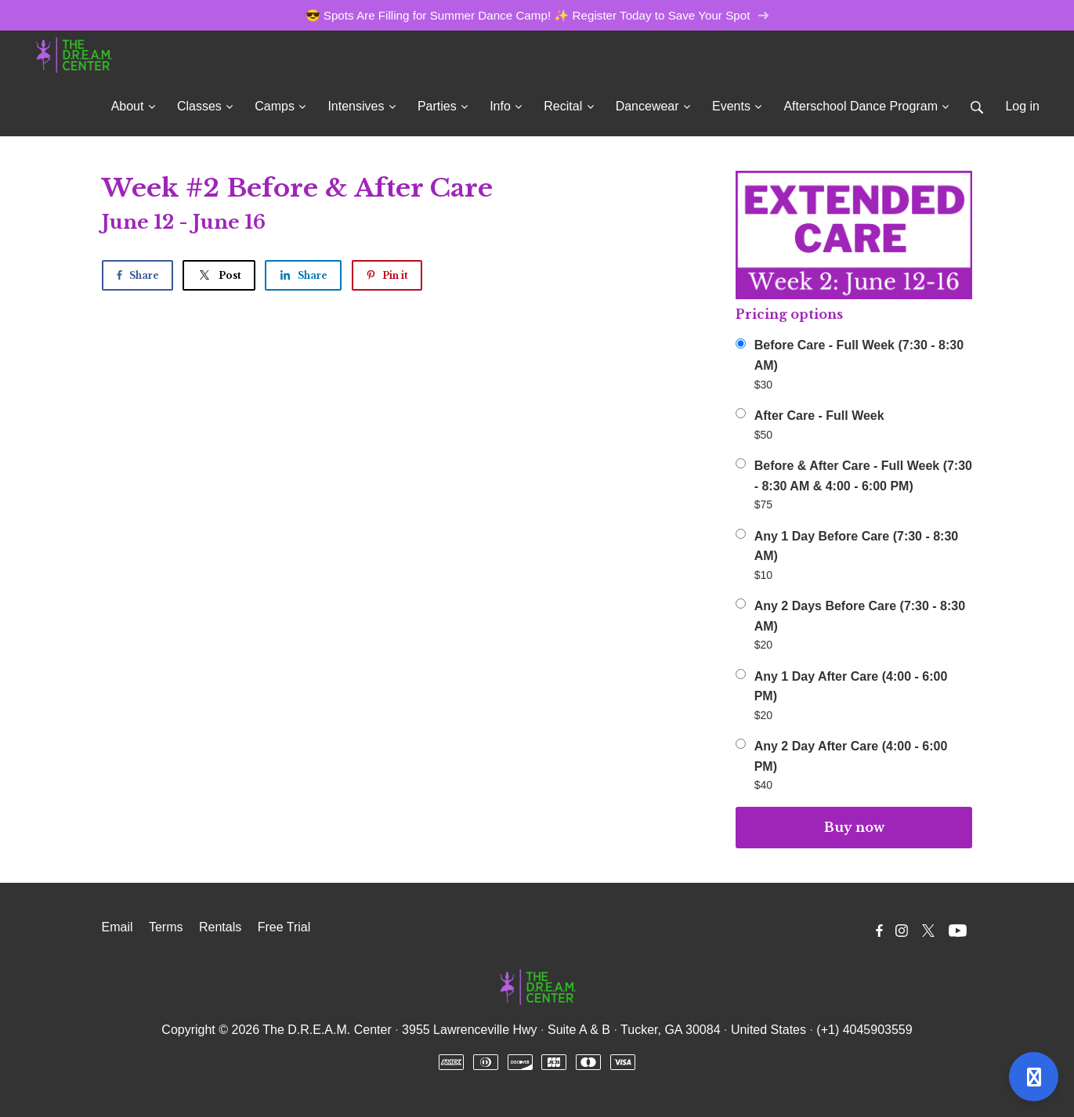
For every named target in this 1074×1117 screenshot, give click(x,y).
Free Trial (284, 927)
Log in (1022, 106)
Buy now (854, 827)
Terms (166, 927)
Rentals (220, 927)
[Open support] (1033, 1076)
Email (117, 927)
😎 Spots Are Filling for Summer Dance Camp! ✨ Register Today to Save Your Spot (537, 15)
